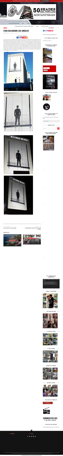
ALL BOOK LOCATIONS (44, 26)
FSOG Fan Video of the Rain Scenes (9, 228)
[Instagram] (47, 31)
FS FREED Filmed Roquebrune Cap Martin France (12, 242)
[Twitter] (45, 31)
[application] (51, 283)
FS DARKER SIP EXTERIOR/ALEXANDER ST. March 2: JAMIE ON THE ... (32, 240)
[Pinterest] (49, 31)
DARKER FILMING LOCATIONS (31, 238)
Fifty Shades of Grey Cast (47, 40)
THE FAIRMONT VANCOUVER (49, 23)
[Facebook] (43, 31)
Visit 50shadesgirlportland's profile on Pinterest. (51, 427)
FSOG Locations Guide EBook (14, 23)
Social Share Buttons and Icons (26, 455)
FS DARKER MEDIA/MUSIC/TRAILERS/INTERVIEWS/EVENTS (24, 26)
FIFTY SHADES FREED (12, 240)
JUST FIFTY (29, 23)
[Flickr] (51, 31)
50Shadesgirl (28, 243)
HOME (37, 26)
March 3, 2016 (34, 243)
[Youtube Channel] (52, 31)
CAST (23, 23)
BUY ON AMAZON (45, 1)
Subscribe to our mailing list (48, 66)
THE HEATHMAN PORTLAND (37, 23)
